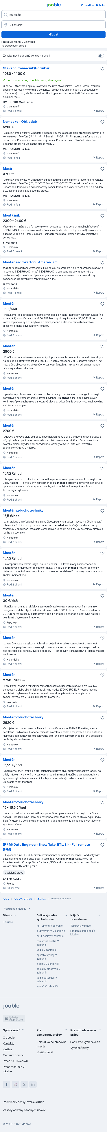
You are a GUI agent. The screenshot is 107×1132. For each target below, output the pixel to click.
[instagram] (15, 1084)
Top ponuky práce (80, 925)
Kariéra (7, 1049)
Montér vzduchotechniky (23, 510)
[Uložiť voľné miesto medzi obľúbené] (102, 68)
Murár (7, 168)
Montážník (11, 215)
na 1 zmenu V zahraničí (50, 925)
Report (98, 110)
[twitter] (24, 1084)
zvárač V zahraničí (47, 986)
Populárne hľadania (17, 909)
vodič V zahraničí (46, 949)
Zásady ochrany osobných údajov (24, 1110)
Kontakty (8, 1043)
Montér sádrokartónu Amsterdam (30, 262)
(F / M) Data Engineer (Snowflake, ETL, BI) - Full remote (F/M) (46, 847)
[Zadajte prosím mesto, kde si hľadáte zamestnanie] (53, 24)
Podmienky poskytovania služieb (23, 1102)
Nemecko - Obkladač (20, 122)
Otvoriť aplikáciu (93, 5)
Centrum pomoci (13, 1055)
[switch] (101, 55)
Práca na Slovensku (15, 1061)
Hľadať (53, 34)
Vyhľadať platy (79, 1048)
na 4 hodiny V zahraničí (50, 935)
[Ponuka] (5, 5)
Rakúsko (8, 922)
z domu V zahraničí (48, 963)
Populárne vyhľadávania (85, 1042)
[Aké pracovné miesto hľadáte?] (53, 14)
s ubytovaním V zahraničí (51, 930)
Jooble (26, 1124)
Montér (9, 303)
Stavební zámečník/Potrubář (26, 68)
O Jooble (9, 1037)
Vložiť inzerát (45, 1052)
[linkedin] (33, 1084)
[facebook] (6, 1084)
